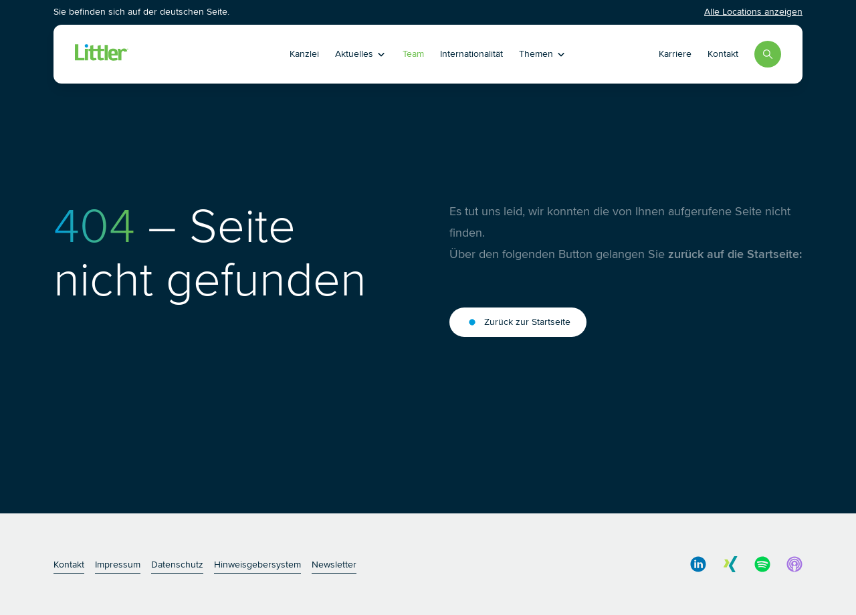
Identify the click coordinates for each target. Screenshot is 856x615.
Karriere (675, 53)
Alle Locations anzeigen (753, 11)
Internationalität (471, 53)
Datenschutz (177, 564)
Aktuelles (361, 53)
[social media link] (698, 564)
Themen (542, 53)
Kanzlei (304, 53)
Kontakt (723, 53)
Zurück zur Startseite (517, 322)
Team (413, 53)
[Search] (767, 54)
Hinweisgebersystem (257, 564)
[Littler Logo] (163, 54)
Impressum (117, 564)
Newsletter (334, 564)
